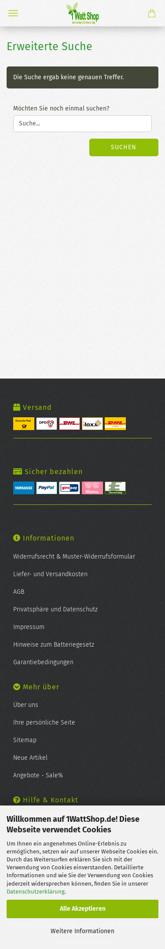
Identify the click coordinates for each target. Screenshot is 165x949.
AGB (18, 592)
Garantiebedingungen (43, 662)
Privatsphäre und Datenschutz (55, 609)
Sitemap (25, 740)
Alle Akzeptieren (83, 908)
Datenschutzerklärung (36, 891)
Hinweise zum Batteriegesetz (53, 644)
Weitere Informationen (82, 931)
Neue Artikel (30, 757)
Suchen (123, 147)
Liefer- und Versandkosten (50, 574)
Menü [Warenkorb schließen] (13, 13)
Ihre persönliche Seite (44, 722)
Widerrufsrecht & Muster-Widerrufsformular (74, 556)
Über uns (25, 705)
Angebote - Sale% (38, 775)
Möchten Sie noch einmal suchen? (61, 108)
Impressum (28, 627)
